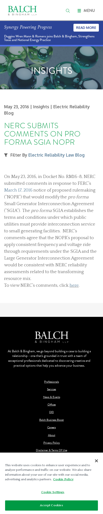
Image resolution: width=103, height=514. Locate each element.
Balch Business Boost (51, 420)
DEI (51, 412)
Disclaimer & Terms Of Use (51, 450)
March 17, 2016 (18, 190)
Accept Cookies (51, 505)
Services (51, 389)
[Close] (96, 461)
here (74, 285)
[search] (68, 11)
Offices (52, 405)
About (51, 435)
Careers (51, 427)
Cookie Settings (52, 492)
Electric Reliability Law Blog (56, 155)
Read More (86, 27)
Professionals (51, 382)
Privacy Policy (51, 443)
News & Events (51, 397)
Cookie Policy (63, 479)
